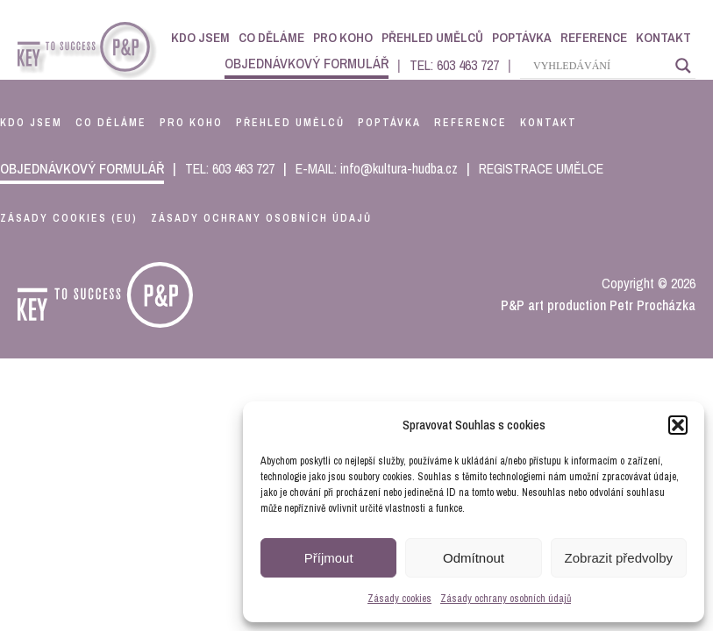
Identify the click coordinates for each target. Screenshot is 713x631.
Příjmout (328, 557)
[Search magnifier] (683, 65)
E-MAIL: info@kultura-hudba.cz (377, 168)
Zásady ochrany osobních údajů (505, 599)
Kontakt (663, 37)
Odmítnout (473, 557)
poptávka (389, 123)
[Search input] (600, 65)
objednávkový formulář (307, 63)
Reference (593, 37)
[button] (678, 425)
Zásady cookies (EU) (69, 218)
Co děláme (271, 37)
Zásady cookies (399, 599)
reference (470, 123)
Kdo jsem (200, 37)
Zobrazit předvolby (619, 557)
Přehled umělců (432, 37)
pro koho (191, 123)
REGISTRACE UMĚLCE (541, 168)
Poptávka (522, 37)
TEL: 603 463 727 (454, 64)
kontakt (548, 123)
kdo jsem (31, 123)
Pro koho (343, 37)
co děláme (110, 123)
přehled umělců (290, 123)
